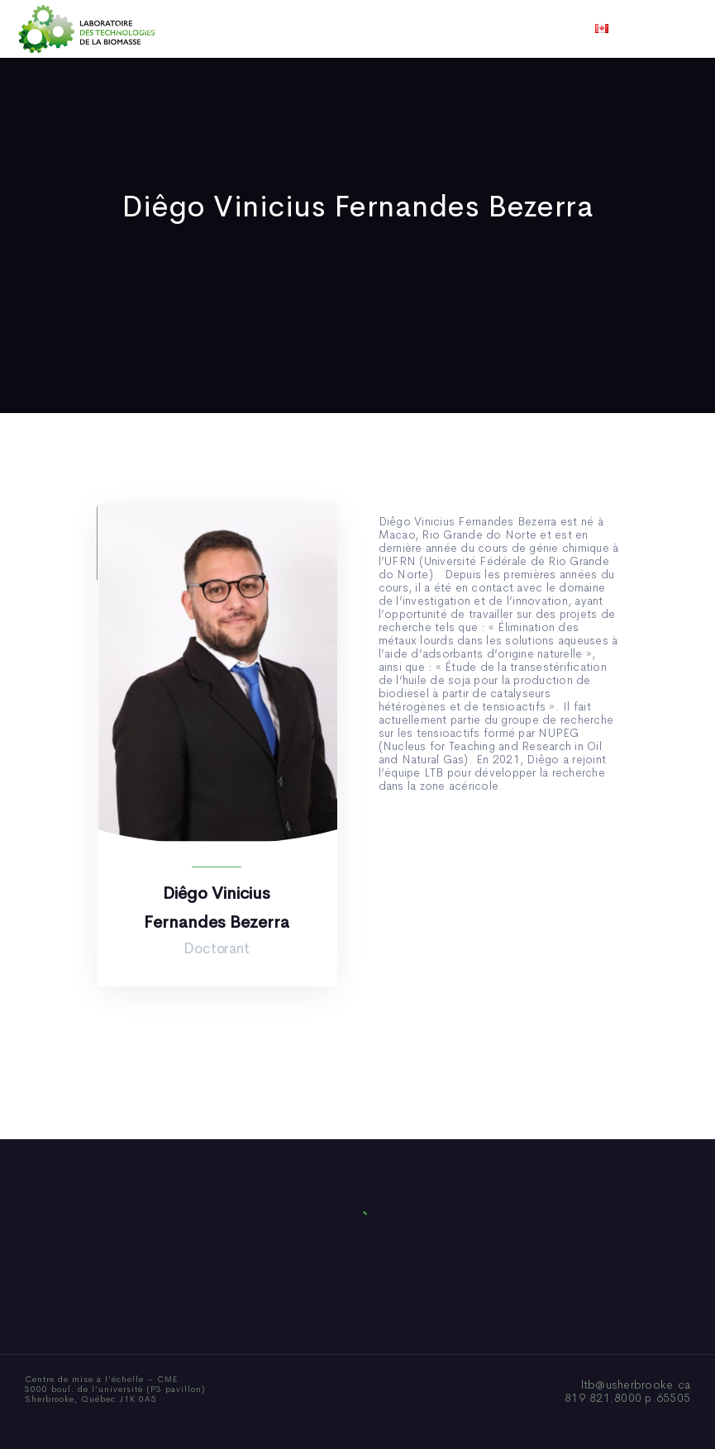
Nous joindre (562, 28)
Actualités (419, 28)
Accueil (137, 28)
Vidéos (487, 28)
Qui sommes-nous (228, 28)
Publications (334, 28)
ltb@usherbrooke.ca (636, 1384)
